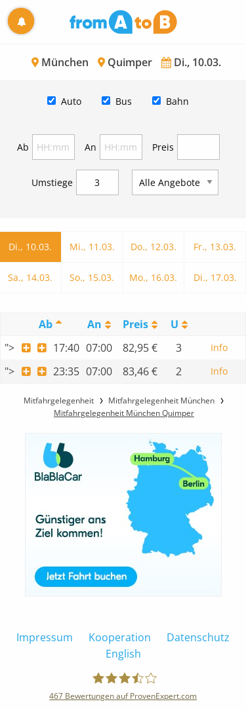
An (90, 147)
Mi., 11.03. (92, 246)
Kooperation (120, 637)
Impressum (44, 637)
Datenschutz (198, 637)
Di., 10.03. (30, 246)
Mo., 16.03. (153, 277)
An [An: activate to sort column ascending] (94, 324)
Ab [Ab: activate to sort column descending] (45, 324)
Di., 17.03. (215, 277)
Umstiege (52, 182)
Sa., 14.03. (30, 277)
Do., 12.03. (153, 246)
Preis (163, 147)
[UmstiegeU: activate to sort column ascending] (179, 324)
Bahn (177, 101)
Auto (71, 101)
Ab (23, 147)
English (123, 653)
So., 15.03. (92, 277)
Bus (123, 101)
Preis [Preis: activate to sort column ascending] (135, 324)
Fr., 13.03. (215, 246)
